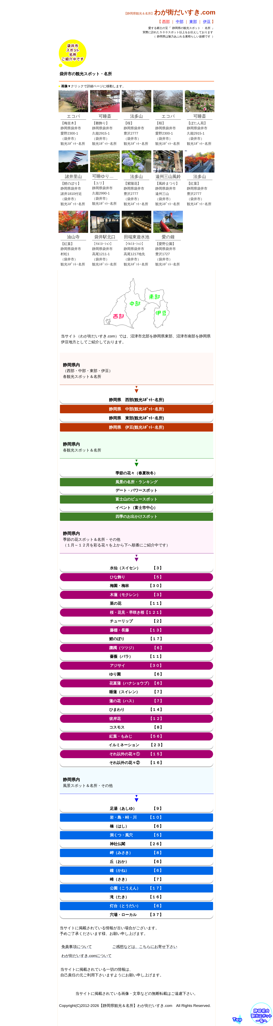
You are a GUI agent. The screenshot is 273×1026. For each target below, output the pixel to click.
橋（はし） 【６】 (136, 826)
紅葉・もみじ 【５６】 (136, 736)
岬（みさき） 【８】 (136, 853)
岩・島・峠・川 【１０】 (136, 817)
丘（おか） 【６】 (136, 861)
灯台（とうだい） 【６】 (136, 906)
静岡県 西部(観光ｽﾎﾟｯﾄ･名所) (136, 400)
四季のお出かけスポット (136, 516)
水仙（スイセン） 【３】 (136, 568)
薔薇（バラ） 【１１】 (136, 656)
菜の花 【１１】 (136, 603)
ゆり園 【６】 (136, 674)
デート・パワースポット (136, 490)
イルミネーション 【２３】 (136, 745)
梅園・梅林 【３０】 (136, 586)
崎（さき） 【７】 (136, 879)
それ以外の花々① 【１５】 (136, 754)
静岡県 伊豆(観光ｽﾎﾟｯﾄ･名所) (136, 427)
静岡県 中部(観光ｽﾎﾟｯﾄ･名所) (136, 409)
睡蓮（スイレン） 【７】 (136, 692)
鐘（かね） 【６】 (136, 870)
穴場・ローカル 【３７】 (136, 915)
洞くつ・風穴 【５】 (136, 835)
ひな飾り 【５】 (136, 577)
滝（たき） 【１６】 (136, 897)
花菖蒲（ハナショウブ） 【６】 (136, 683)
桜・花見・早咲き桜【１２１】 (136, 612)
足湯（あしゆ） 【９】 (136, 808)
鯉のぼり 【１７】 (136, 639)
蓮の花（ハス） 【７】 (136, 701)
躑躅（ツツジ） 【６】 (136, 648)
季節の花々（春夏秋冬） (136, 473)
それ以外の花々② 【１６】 (136, 763)
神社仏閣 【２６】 (136, 844)
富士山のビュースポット (136, 499)
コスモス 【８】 (136, 727)
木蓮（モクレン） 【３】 (136, 595)
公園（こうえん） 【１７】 (136, 888)
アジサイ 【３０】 (136, 665)
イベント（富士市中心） (136, 508)
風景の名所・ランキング (136, 482)
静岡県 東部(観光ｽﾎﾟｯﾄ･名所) (136, 418)
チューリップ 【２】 (136, 621)
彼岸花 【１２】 (136, 719)
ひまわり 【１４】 (136, 709)
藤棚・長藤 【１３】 (136, 630)
